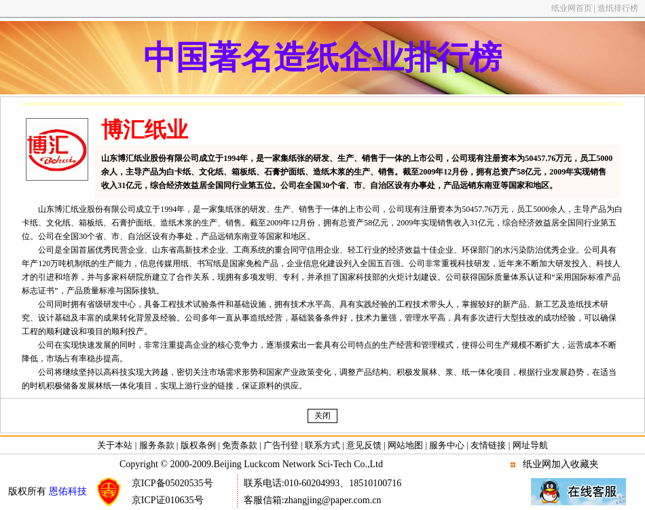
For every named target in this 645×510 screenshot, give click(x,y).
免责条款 (239, 445)
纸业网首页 (571, 8)
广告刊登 (281, 445)
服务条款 (156, 445)
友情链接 (488, 445)
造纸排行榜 (617, 8)
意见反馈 (364, 445)
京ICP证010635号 (168, 500)
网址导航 (530, 445)
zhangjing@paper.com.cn (333, 500)
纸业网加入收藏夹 (561, 464)
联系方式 (322, 445)
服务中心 (446, 445)
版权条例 (198, 445)
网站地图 (405, 445)
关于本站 (115, 445)
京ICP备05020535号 (172, 483)
